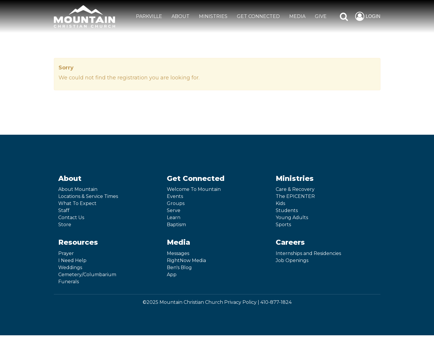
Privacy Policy (240, 302)
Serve (173, 210)
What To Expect (77, 203)
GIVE (321, 16)
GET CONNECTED (258, 16)
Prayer (66, 253)
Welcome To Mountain (194, 189)
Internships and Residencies (308, 253)
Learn (173, 217)
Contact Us (71, 217)
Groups (175, 203)
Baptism (176, 224)
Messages (178, 253)
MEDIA (297, 16)
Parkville (149, 16)
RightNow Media (186, 260)
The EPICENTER (295, 196)
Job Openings (292, 260)
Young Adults (292, 217)
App (172, 274)
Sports (283, 224)
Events (175, 196)
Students (287, 210)
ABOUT (180, 16)
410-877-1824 (276, 302)
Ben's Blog (179, 267)
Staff (63, 210)
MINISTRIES (213, 16)
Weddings (70, 267)
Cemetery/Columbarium (87, 274)
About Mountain (77, 189)
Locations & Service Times (88, 196)
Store (64, 224)
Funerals (68, 281)
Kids (280, 203)
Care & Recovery (295, 189)
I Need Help (72, 260)
